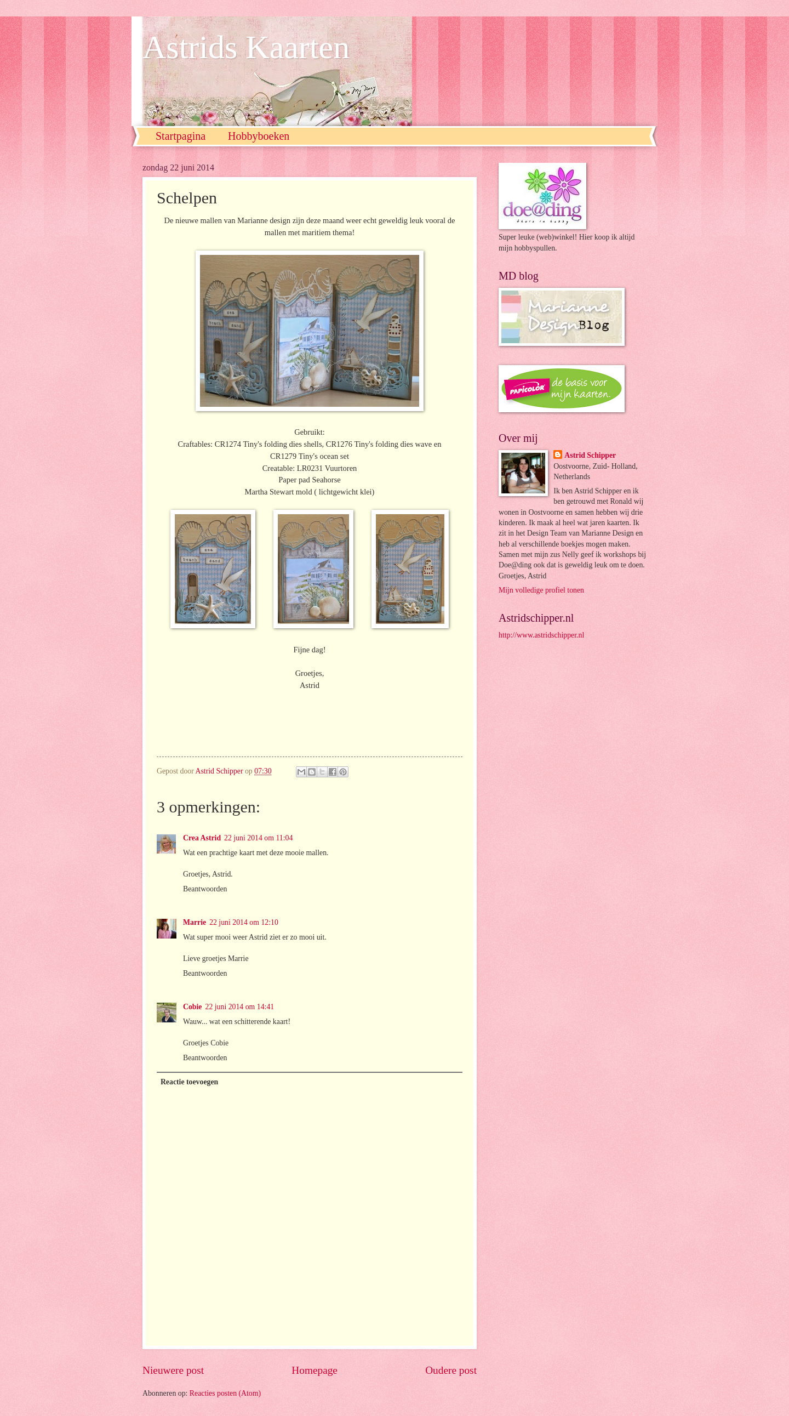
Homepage (314, 1370)
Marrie (194, 922)
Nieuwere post (173, 1370)
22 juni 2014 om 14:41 (240, 1007)
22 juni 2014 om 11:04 (258, 838)
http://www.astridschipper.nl (541, 635)
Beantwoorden (205, 889)
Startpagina (180, 136)
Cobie (192, 1007)
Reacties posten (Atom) (225, 1393)
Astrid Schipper (590, 455)
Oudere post (451, 1370)
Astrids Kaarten (246, 47)
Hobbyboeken (258, 136)
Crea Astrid (202, 838)
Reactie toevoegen (189, 1082)
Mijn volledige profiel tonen (541, 590)
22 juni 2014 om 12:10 (243, 922)
